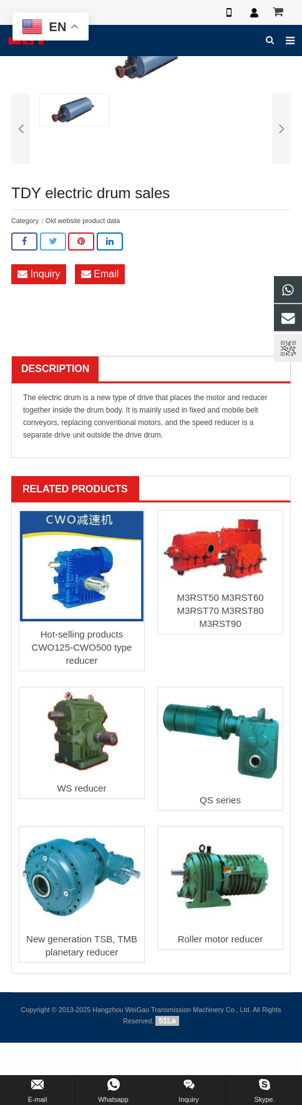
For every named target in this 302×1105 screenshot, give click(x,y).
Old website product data (83, 220)
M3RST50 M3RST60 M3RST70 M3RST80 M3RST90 (220, 610)
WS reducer (81, 788)
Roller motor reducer (220, 939)
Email (100, 274)
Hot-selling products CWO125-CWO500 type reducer (82, 647)
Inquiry (38, 274)
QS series (220, 800)
